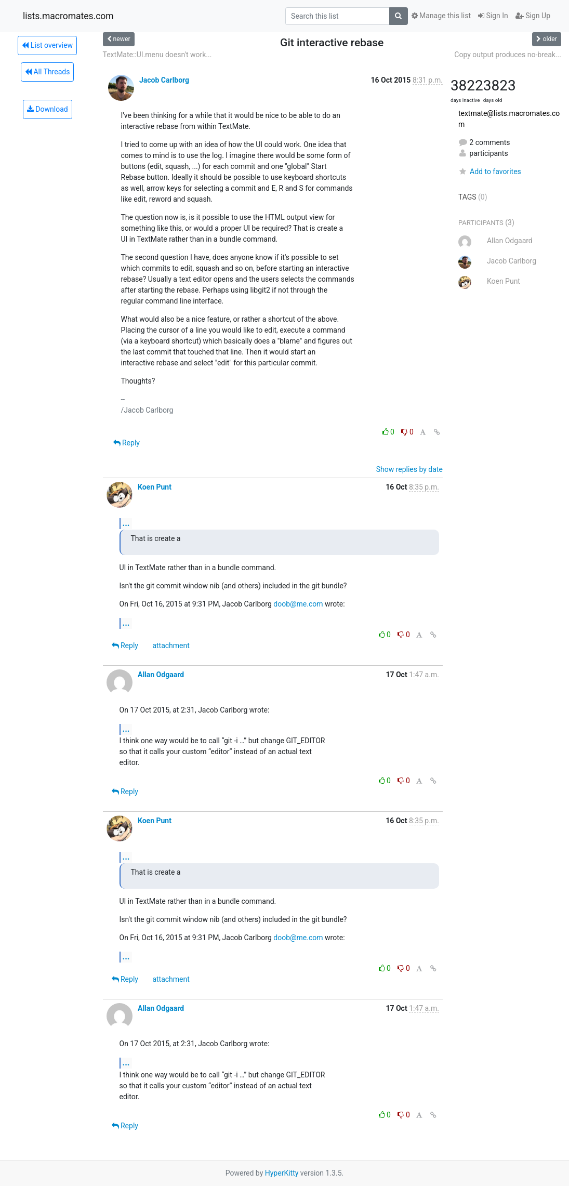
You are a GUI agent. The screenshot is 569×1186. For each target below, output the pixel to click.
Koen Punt (154, 487)
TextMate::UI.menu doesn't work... (157, 54)
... (126, 523)
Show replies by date (409, 469)
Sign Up (532, 15)
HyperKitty (282, 1173)
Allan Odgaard (161, 674)
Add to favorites (489, 171)
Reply (126, 443)
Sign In (493, 15)
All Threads (47, 72)
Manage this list (441, 15)
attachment (170, 645)
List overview (47, 45)
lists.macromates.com (68, 16)
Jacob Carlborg (164, 80)
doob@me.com (298, 604)
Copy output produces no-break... (507, 54)
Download (47, 109)
